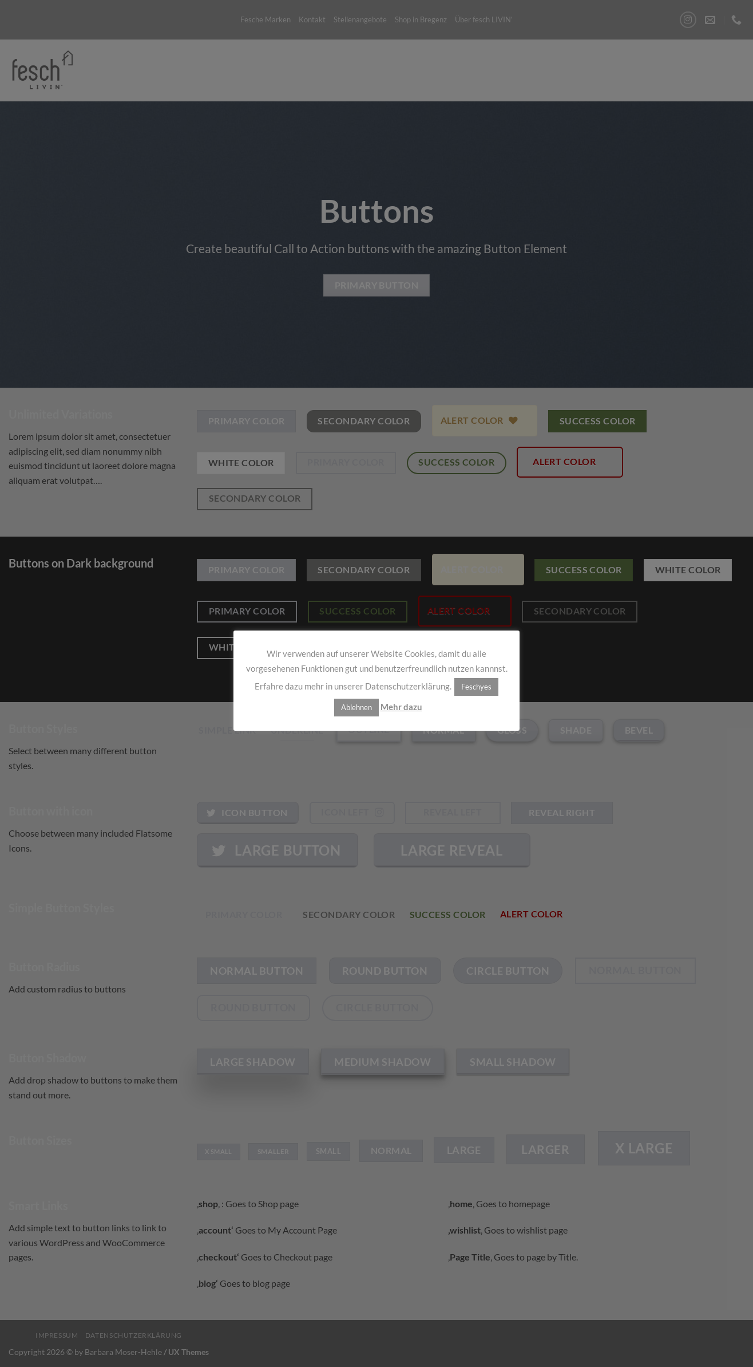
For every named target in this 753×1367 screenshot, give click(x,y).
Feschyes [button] (476, 686)
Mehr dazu (401, 707)
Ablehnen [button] (356, 707)
